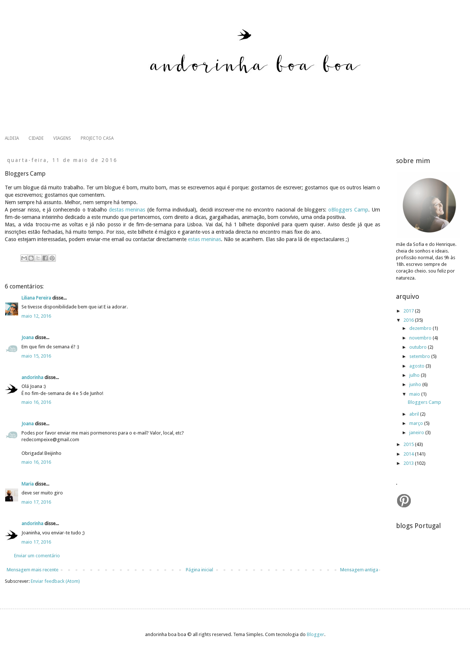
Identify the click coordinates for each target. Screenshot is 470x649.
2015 (409, 444)
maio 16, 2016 (36, 402)
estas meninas (204, 239)
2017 (409, 311)
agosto (417, 366)
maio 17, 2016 (36, 502)
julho (415, 375)
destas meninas (127, 210)
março (416, 423)
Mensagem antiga (359, 569)
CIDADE (36, 138)
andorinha (32, 377)
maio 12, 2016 (36, 316)
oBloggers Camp (348, 210)
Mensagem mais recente (32, 569)
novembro (421, 338)
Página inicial (199, 569)
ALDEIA (12, 138)
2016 (409, 320)
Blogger (315, 634)
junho (415, 384)
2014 (409, 454)
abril (414, 414)
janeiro (417, 432)
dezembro (421, 328)
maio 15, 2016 (36, 356)
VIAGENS (62, 138)
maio (415, 394)
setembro (420, 356)
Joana (28, 337)
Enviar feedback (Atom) (55, 581)
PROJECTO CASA (97, 138)
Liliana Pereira (36, 298)
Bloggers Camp (424, 402)
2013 (409, 463)
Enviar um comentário (37, 555)
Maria (27, 484)
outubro (418, 347)
